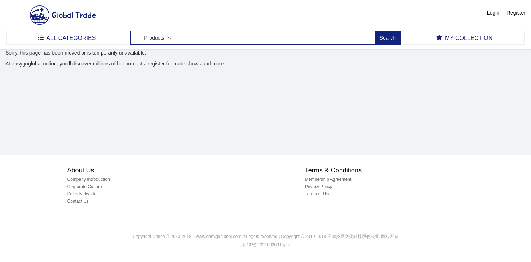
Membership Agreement (328, 179)
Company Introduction (88, 179)
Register (516, 13)
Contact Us (78, 201)
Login (493, 13)
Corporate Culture (84, 186)
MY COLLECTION (464, 37)
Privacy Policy (318, 186)
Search (388, 38)
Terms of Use (318, 193)
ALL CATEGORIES (66, 37)
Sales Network (81, 193)
